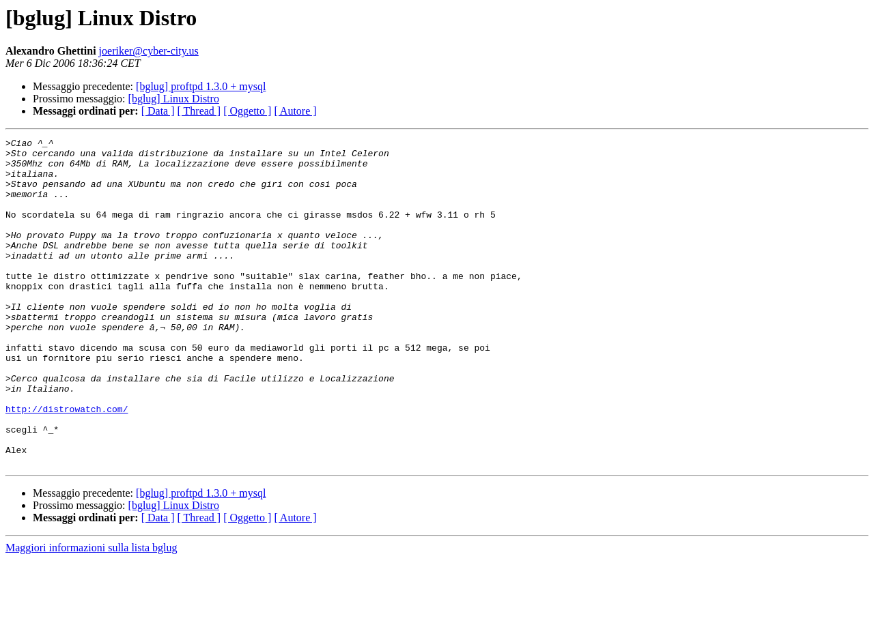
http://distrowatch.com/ (66, 464)
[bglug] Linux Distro (173, 98)
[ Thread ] (199, 111)
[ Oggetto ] (247, 111)
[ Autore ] (295, 111)
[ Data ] (158, 111)
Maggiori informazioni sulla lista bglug (91, 613)
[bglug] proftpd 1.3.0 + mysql (201, 86)
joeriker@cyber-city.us (149, 51)
